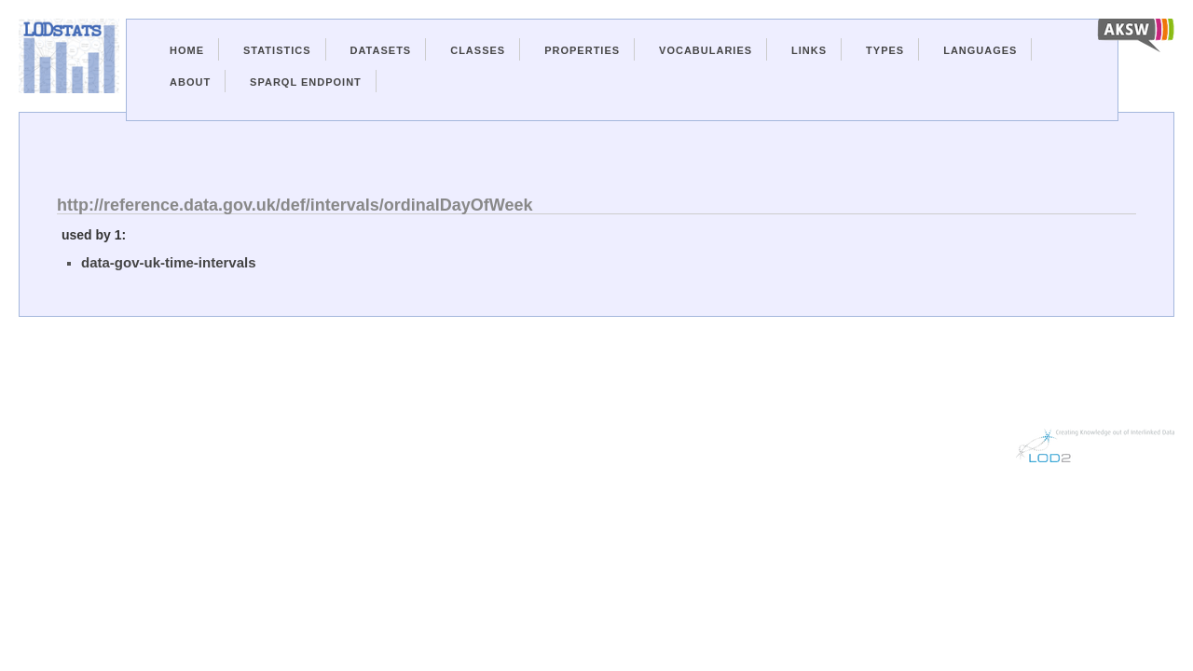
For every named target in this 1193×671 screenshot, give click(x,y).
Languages (980, 50)
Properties (582, 50)
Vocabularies (705, 50)
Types (885, 50)
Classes (477, 50)
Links (809, 50)
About (190, 82)
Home (187, 50)
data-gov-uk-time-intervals (168, 262)
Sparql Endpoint (306, 82)
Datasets (381, 50)
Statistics (277, 50)
